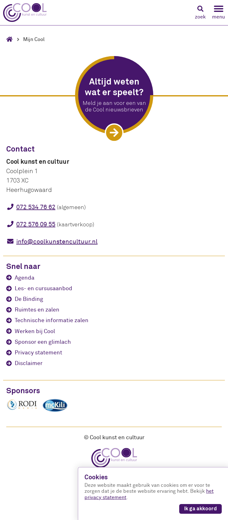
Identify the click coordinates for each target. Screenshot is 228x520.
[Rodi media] (22, 409)
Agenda (24, 277)
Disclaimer (29, 363)
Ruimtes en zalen (37, 309)
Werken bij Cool (35, 331)
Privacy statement (38, 352)
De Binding (29, 299)
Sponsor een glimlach (43, 342)
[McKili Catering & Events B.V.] (58, 412)
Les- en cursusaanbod (43, 288)
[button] (200, 12)
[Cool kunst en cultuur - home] (25, 12)
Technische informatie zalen (52, 320)
